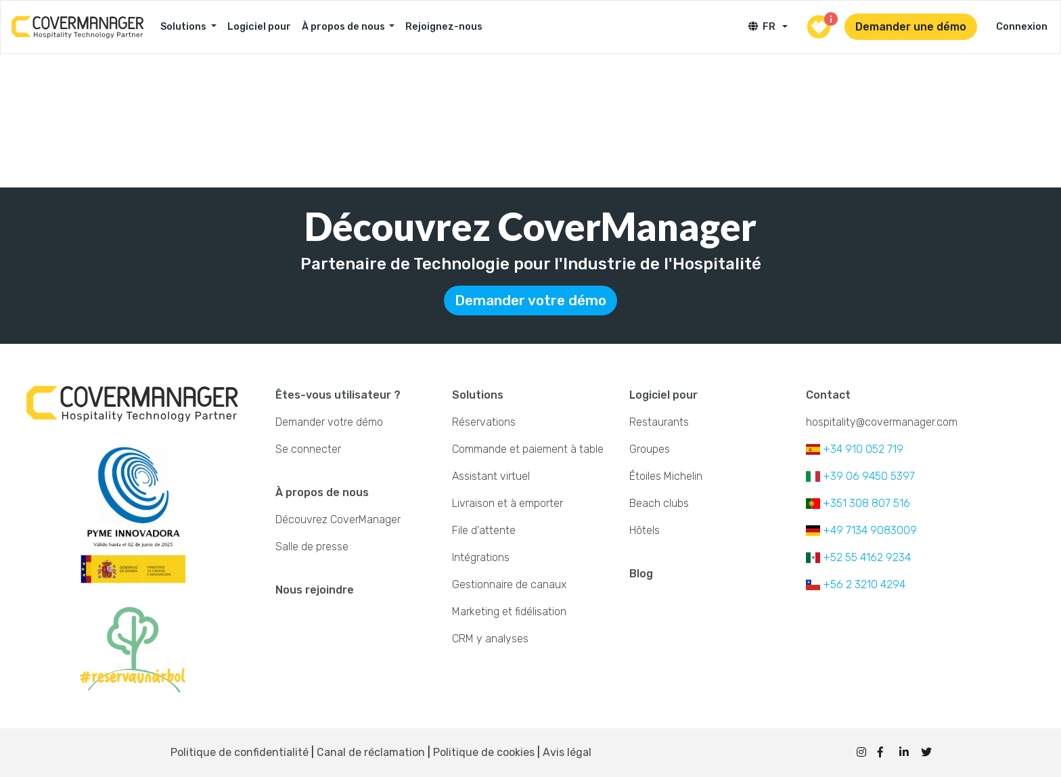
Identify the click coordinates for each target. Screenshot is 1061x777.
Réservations (484, 422)
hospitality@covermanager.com (881, 422)
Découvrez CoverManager (338, 519)
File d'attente (484, 530)
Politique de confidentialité (240, 752)
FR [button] (764, 26)
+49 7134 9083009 (861, 530)
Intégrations (481, 557)
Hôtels (644, 530)
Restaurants (659, 422)
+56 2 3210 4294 (855, 584)
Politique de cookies (484, 752)
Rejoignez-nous (443, 26)
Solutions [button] (184, 26)
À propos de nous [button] (344, 26)
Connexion (1021, 26)
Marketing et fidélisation (509, 611)
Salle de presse (311, 546)
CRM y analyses (490, 638)
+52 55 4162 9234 (858, 557)
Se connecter (308, 449)
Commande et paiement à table (528, 449)
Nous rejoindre (314, 589)
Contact (828, 394)
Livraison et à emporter (507, 503)
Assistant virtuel (491, 476)
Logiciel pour (259, 26)
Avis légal (567, 752)
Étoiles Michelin (665, 476)
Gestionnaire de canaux (509, 584)
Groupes (649, 449)
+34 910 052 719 (854, 449)
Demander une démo (910, 26)
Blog (641, 573)
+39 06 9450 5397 (860, 476)
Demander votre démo (530, 300)
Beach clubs (659, 503)
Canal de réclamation (372, 752)
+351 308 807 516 (858, 503)
